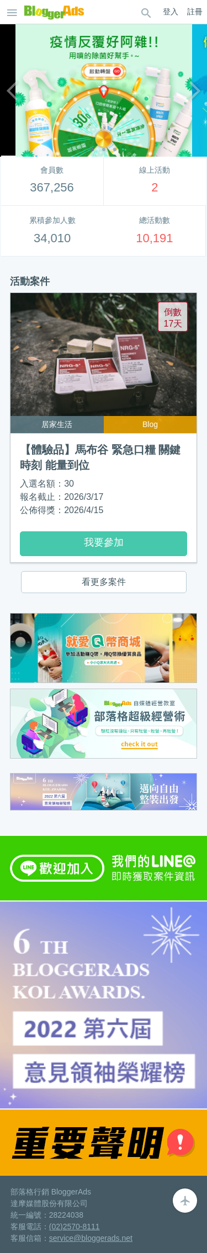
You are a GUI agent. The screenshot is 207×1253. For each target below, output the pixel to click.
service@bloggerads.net (90, 1238)
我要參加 (104, 542)
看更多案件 (104, 581)
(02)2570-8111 (74, 1226)
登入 (170, 11)
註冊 (195, 11)
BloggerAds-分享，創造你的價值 (54, 12)
